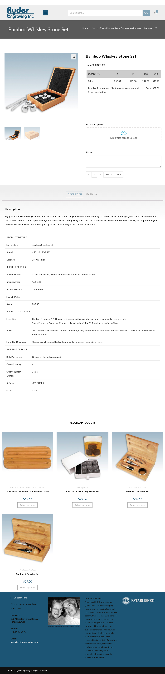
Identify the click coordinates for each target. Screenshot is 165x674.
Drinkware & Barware (131, 28)
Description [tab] (75, 194)
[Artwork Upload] (123, 124)
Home (85, 28)
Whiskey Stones (82, 487)
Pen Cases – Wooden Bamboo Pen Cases (27, 491)
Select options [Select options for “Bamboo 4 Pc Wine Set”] (137, 505)
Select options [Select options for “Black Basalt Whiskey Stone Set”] (82, 505)
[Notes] (123, 152)
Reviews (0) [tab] (91, 194)
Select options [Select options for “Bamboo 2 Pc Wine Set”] (27, 587)
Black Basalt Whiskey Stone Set (82, 491)
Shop (93, 28)
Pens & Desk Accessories (35, 487)
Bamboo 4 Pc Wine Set (138, 491)
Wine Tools (133, 487)
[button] (45, 12)
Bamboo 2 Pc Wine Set (27, 574)
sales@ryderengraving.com (24, 642)
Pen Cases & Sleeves (18, 487)
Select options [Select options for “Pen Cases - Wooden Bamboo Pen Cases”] (27, 505)
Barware (148, 28)
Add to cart (113, 174)
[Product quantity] (94, 174)
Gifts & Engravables (108, 28)
